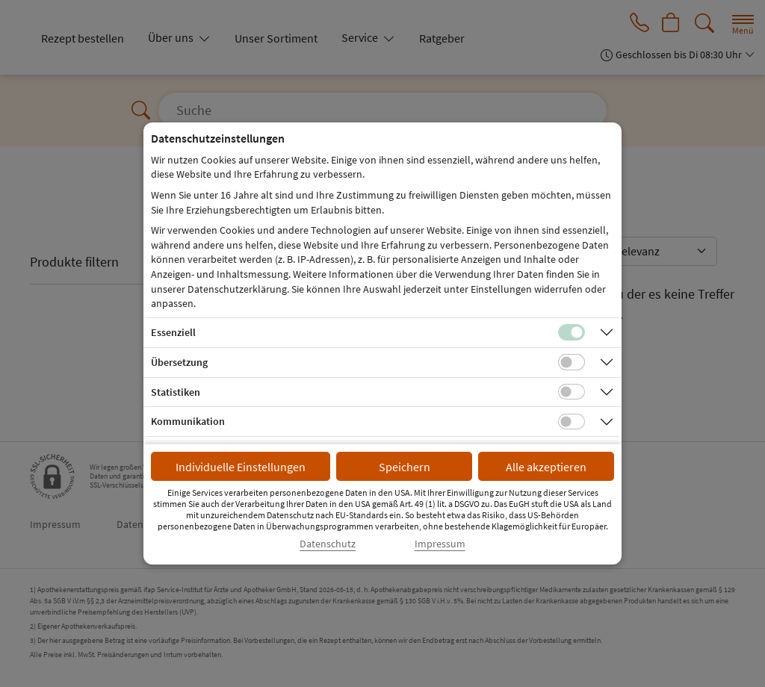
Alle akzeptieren (546, 466)
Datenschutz (328, 544)
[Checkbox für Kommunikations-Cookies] (571, 422)
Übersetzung (179, 362)
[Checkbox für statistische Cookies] (571, 392)
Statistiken (175, 392)
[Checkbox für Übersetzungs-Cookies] (571, 362)
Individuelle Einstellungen (241, 466)
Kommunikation (188, 421)
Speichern (404, 466)
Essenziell (173, 332)
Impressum (440, 544)
